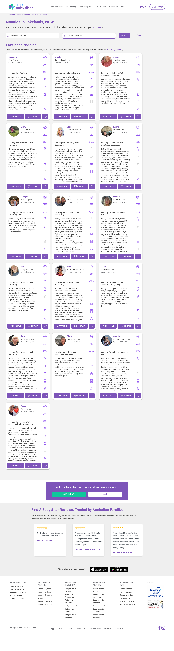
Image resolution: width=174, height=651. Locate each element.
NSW (34, 15)
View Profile (16, 116)
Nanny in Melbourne (45, 592)
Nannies (26, 15)
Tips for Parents (16, 586)
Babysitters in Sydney (70, 590)
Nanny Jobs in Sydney (98, 590)
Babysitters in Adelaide (70, 616)
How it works (101, 7)
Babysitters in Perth (72, 606)
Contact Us (113, 7)
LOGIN (105, 494)
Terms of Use (81, 629)
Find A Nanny (71, 7)
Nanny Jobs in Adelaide (98, 616)
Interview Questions (18, 593)
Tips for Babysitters (18, 589)
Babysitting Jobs (86, 7)
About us (107, 629)
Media (70, 629)
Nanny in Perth (43, 598)
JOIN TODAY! (68, 494)
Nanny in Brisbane (45, 595)
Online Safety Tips (17, 596)
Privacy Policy (95, 629)
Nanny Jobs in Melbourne (98, 596)
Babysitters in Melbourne (70, 596)
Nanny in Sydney (44, 589)
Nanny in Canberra (45, 601)
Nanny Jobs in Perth (100, 606)
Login (143, 6)
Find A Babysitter (56, 7)
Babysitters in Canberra (70, 610)
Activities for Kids (17, 599)
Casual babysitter (127, 595)
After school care (127, 601)
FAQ (122, 7)
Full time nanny (126, 589)
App (52, 629)
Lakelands (42, 15)
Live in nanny (125, 598)
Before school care (127, 605)
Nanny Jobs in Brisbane (98, 601)
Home (11, 15)
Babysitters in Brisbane (70, 601)
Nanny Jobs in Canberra (98, 610)
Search (19, 15)
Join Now (157, 6)
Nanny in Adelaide (45, 605)
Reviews (61, 629)
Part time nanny (126, 592)
